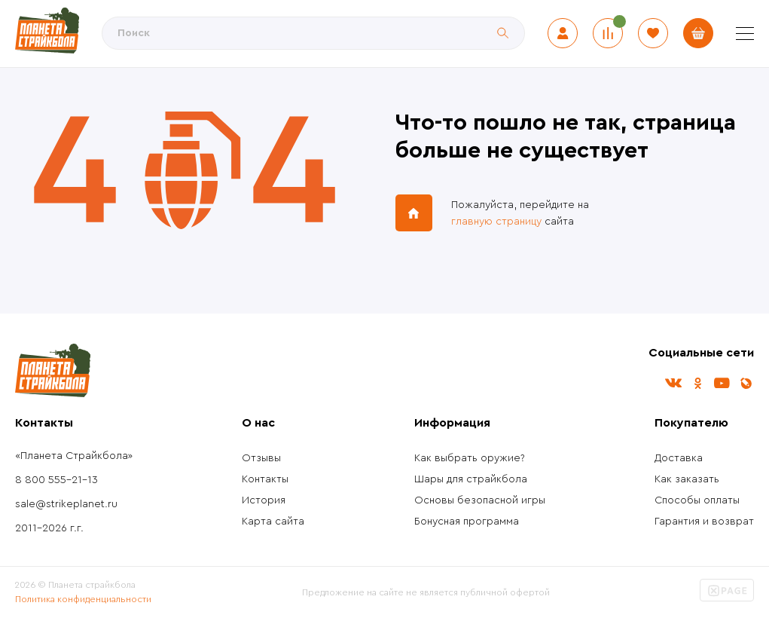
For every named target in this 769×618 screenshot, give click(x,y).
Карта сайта (273, 521)
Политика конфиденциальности (83, 599)
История (263, 500)
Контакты (265, 479)
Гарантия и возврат (704, 521)
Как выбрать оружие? (469, 458)
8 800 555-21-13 (56, 480)
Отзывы (261, 458)
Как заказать (687, 479)
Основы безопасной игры (479, 500)
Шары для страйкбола (470, 479)
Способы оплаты (697, 500)
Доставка (679, 458)
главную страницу (496, 221)
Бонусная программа (466, 521)
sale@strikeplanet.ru (66, 504)
